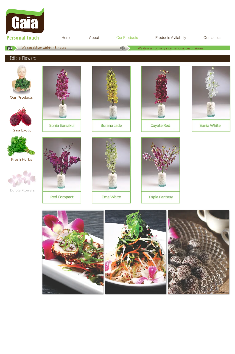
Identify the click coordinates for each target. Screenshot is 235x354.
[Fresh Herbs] (21, 159)
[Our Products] (21, 97)
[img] (73, 252)
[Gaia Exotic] (22, 130)
